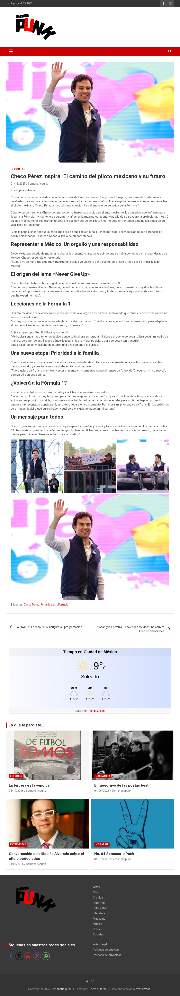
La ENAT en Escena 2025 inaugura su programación (49, 627)
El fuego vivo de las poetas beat (121, 785)
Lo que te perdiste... (26, 725)
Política (97, 929)
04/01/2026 (101, 859)
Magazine (101, 844)
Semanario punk (61, 989)
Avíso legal (100, 944)
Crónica (98, 897)
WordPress (143, 989)
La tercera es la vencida (29, 785)
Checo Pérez (32, 604)
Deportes (18, 169)
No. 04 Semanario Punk (114, 853)
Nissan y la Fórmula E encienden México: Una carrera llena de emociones (130, 629)
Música (97, 924)
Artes (96, 887)
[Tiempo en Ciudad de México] (90, 687)
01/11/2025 (18, 183)
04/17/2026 (16, 790)
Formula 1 (64, 604)
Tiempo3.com (96, 710)
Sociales (98, 934)
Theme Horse (98, 989)
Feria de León (49, 604)
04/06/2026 (101, 790)
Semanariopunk (38, 183)
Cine (96, 892)
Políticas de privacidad (107, 955)
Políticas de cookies (106, 949)
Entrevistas (18, 844)
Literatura (102, 776)
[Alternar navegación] (11, 51)
